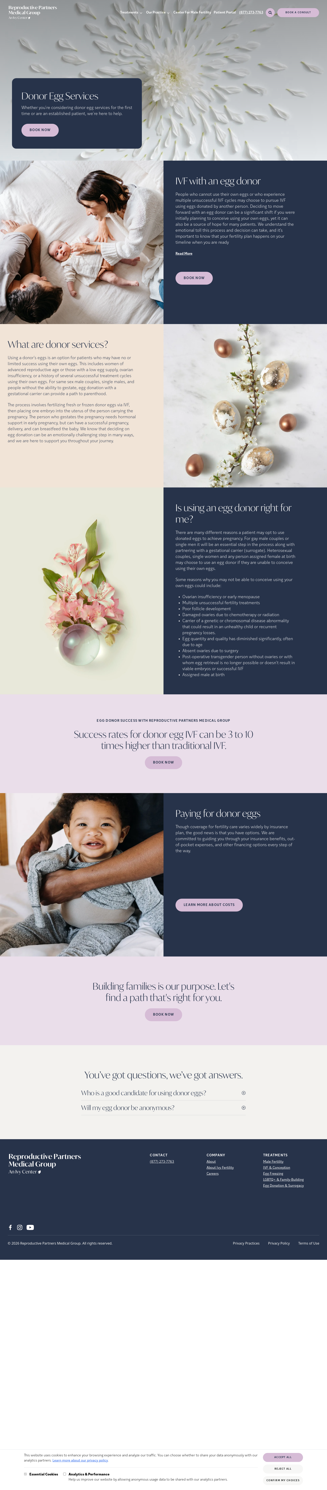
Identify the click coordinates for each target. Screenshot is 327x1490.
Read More (184, 254)
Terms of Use (308, 1243)
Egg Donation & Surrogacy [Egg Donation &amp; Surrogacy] (283, 1186)
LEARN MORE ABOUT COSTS (209, 905)
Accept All (283, 1457)
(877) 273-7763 (251, 12)
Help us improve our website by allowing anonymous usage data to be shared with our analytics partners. (148, 1476)
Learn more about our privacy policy (80, 1460)
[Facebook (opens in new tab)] (10, 1227)
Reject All (282, 1469)
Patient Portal (225, 12)
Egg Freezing (273, 1174)
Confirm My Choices (283, 1480)
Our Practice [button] (156, 12)
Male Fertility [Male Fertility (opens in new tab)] (273, 1162)
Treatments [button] (129, 12)
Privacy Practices (246, 1243)
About (211, 1162)
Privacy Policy (279, 1243)
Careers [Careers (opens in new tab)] (213, 1174)
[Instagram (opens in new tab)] (19, 1227)
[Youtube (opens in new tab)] (30, 1227)
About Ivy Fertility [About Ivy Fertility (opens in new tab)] (220, 1168)
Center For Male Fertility (192, 12)
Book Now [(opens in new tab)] (194, 278)
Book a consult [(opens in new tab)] (298, 12)
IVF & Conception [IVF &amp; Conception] (276, 1168)
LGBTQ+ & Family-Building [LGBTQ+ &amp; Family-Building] (283, 1180)
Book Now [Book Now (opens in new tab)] (40, 130)
